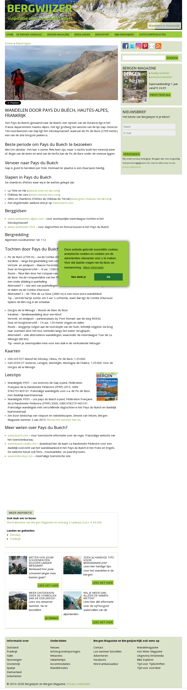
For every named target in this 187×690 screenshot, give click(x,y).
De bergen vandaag (29, 34)
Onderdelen (58, 640)
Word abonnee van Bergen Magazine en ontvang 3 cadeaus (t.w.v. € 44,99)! (54, 522)
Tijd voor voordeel (148, 668)
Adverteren (101, 655)
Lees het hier (48, 585)
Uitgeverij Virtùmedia (150, 655)
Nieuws (55, 647)
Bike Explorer (145, 659)
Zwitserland (14, 672)
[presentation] (150, 144)
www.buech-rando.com (22, 443)
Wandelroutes (59, 668)
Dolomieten (14, 676)
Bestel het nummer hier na (63, 419)
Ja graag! (51, 618)
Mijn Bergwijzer (124, 34)
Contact (98, 647)
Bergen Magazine (58, 34)
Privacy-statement (78, 684)
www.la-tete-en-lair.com (43, 190)
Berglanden (82, 34)
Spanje (11, 668)
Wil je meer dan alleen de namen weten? (95, 595)
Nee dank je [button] (78, 276)
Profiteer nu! (160, 95)
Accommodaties (60, 664)
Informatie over (18, 640)
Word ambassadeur (106, 664)
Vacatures (100, 659)
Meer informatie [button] (93, 267)
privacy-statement (131, 167)
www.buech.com (63, 203)
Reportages (23, 43)
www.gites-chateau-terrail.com (90, 199)
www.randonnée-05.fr (21, 227)
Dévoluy (15, 535)
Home (9, 34)
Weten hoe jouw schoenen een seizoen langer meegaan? (41, 561)
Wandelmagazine (147, 647)
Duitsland (12, 647)
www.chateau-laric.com (44, 194)
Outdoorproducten (152, 34)
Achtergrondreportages (65, 651)
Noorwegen (14, 659)
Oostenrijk (13, 664)
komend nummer (161, 77)
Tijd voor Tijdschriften (151, 664)
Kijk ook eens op (148, 640)
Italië (10, 655)
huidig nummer (160, 73)
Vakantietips (58, 659)
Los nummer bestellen (108, 651)
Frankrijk (15, 539)
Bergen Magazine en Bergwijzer (115, 640)
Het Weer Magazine (149, 651)
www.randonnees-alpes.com (25, 218)
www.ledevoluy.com (20, 456)
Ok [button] (108, 276)
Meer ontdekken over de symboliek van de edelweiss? (43, 595)
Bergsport (102, 34)
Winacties (56, 655)
